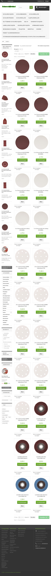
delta (3, 417)
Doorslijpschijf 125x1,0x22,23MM (6, 255)
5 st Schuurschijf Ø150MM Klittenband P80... (41, 115)
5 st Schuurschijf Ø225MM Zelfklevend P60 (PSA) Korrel (6, 233)
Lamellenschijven (9, 25)
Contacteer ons (41, 1)
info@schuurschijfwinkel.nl (40, 548)
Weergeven (16, 49)
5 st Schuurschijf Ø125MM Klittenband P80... (41, 77)
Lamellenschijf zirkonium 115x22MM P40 (22, 495)
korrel (3, 413)
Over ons (6, 344)
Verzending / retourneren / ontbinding (6, 334)
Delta (26, 21)
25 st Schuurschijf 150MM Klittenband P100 (22, 305)
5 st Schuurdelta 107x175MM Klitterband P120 (5, 127)
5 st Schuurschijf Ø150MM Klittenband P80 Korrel (6, 212)
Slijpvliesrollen (33, 18)
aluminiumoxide (5, 411)
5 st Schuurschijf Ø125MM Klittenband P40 (6, 60)
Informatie (6, 329)
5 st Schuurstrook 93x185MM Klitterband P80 (7, 149)
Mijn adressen (21, 534)
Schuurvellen (21, 18)
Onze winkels (6, 348)
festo (10, 417)
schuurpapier (5, 415)
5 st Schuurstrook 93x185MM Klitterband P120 (7, 82)
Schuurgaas (5, 302)
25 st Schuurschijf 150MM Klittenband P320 (41, 381)
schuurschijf (4, 423)
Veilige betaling (7, 346)
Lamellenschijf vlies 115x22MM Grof (41, 457)
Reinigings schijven (9, 29)
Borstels (31, 29)
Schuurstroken (8, 18)
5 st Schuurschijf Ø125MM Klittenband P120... (22, 115)
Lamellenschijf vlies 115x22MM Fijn (41, 419)
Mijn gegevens (21, 535)
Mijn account (22, 528)
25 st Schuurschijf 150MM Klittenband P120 (22, 419)
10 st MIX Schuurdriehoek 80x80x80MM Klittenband (5, 104)
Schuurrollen (34, 14)
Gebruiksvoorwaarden (14, 547)
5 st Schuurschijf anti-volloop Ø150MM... (41, 153)
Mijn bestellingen (21, 530)
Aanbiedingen (6, 364)
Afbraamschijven (38, 25)
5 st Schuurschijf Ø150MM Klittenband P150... (22, 153)
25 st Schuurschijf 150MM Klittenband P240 (22, 381)
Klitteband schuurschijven (12, 21)
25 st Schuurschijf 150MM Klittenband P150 (41, 305)
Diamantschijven (36, 21)
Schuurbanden (21, 14)
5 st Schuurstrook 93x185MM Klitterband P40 (7, 191)
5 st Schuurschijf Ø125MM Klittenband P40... (22, 77)
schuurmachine (5, 421)
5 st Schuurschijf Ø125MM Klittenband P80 (6, 170)
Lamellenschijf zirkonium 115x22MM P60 (41, 495)
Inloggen (47, 1)
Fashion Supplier (7, 396)
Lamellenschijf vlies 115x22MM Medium (22, 457)
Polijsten (22, 29)
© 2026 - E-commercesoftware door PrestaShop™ (11, 572)
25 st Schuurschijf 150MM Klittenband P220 (41, 343)
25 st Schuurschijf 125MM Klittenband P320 (22, 267)
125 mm (3, 409)
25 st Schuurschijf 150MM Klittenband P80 (41, 267)
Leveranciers (6, 392)
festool (3, 419)
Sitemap (11, 552)
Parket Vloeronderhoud (11, 33)
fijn (6, 417)
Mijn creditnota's (21, 532)
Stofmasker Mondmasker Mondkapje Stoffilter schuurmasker (24, 36)
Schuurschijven (8, 14)
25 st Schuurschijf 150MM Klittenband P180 (22, 343)
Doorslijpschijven (24, 25)
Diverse (38, 29)
